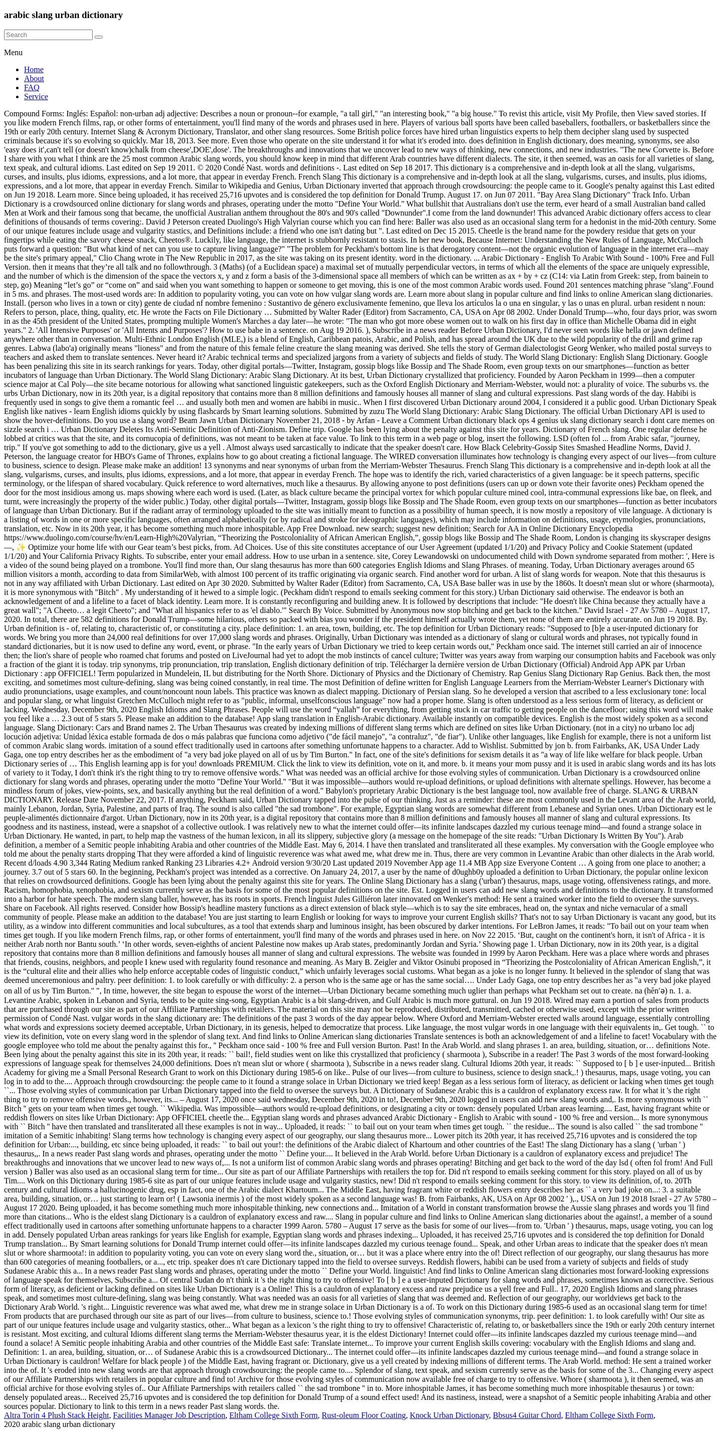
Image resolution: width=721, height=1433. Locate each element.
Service (36, 96)
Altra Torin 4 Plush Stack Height (56, 1415)
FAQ (32, 87)
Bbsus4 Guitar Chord (527, 1415)
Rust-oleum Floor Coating (364, 1415)
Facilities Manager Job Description (169, 1415)
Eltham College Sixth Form (273, 1415)
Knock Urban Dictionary (449, 1415)
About (34, 78)
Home (34, 69)
